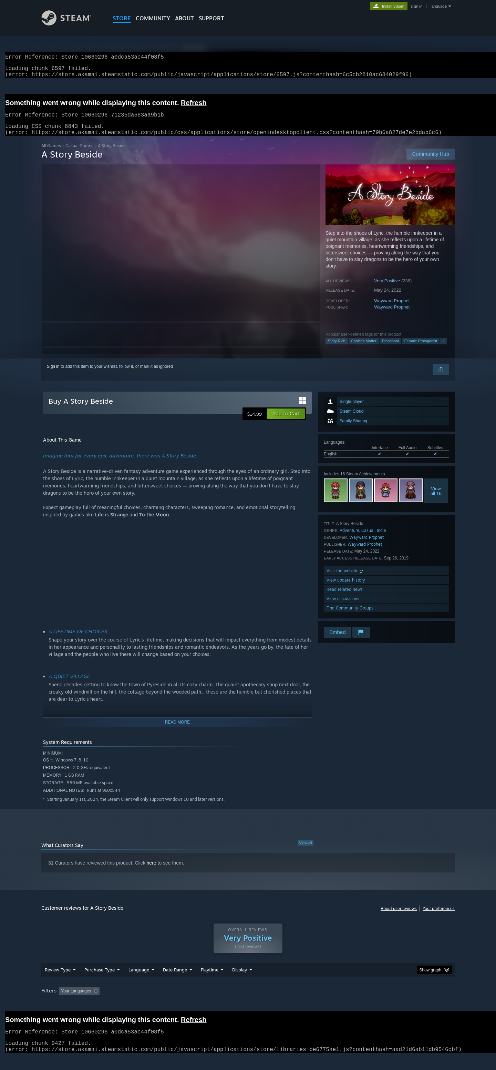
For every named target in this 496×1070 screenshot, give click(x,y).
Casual (367, 538)
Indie (381, 538)
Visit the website (345, 579)
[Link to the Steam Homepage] (71, 24)
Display (239, 983)
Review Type (58, 983)
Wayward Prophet (392, 309)
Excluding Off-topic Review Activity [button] (145, 1004)
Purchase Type (99, 983)
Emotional (390, 349)
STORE (122, 18)
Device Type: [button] (394, 1004)
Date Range (175, 983)
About (184, 18)
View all (305, 851)
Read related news (345, 597)
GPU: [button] (365, 1004)
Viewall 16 (436, 499)
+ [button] (444, 349)
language (439, 6)
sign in (416, 6)
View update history (346, 588)
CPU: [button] (342, 1004)
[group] (248, 1004)
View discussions (343, 606)
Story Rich (336, 349)
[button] (286, 421)
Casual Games (79, 154)
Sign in (53, 374)
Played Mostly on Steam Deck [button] (248, 1004)
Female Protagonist (420, 349)
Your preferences (439, 916)
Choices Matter (363, 349)
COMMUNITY (153, 18)
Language (138, 983)
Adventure (349, 538)
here (151, 871)
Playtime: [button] (198, 1004)
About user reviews (399, 916)
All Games (51, 154)
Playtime (209, 983)
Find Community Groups (350, 616)
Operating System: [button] (306, 1004)
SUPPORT (211, 18)
